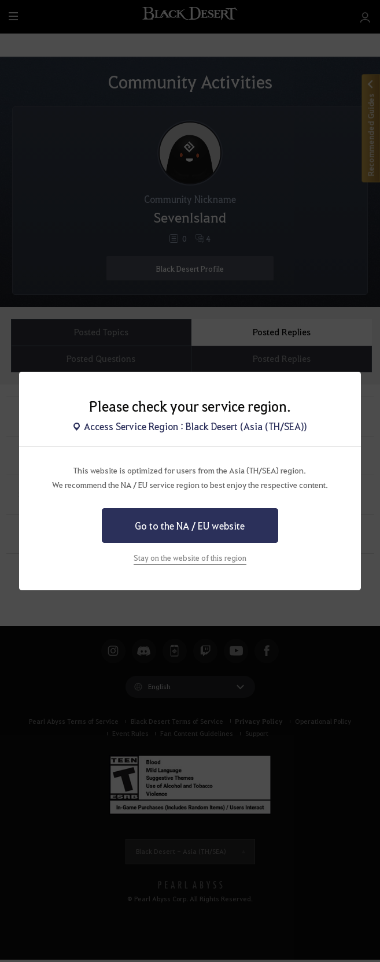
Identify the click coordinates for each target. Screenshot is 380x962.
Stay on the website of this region (190, 558)
